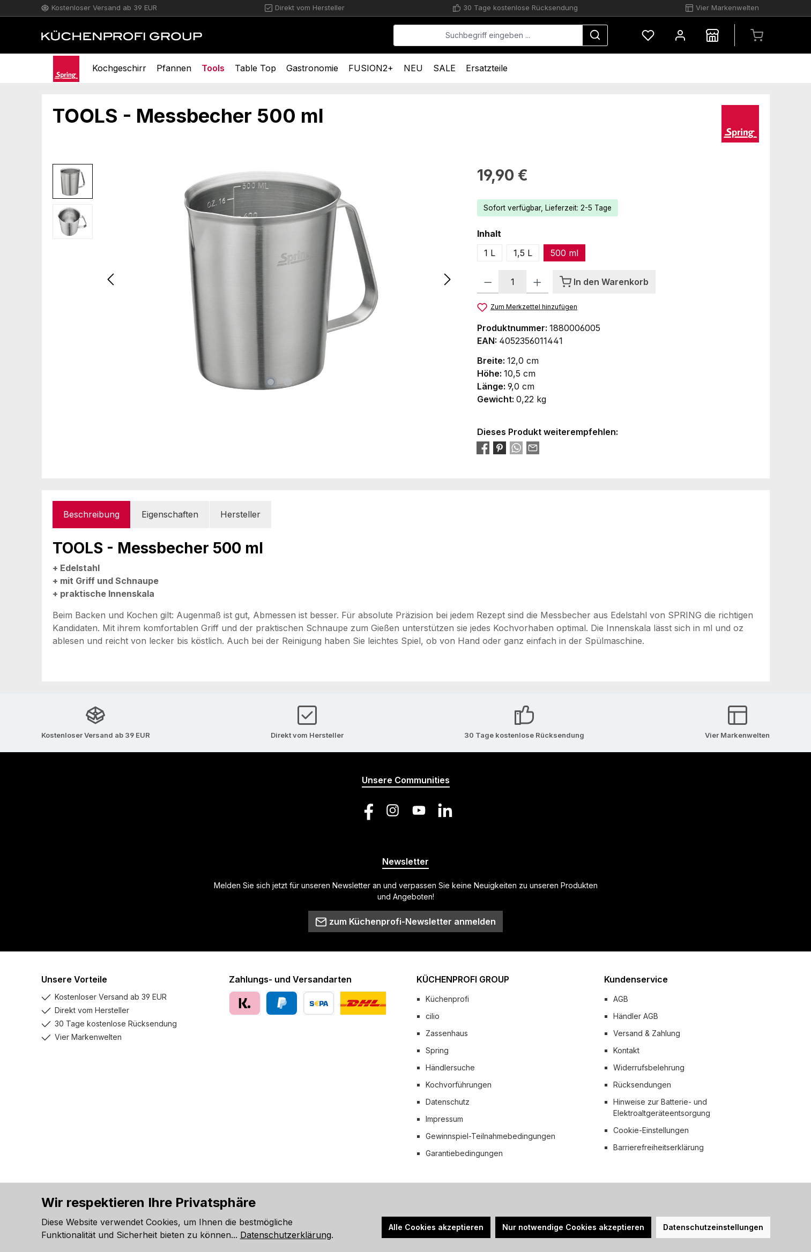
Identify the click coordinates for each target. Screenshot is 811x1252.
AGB (620, 998)
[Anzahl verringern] (488, 282)
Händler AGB (635, 1016)
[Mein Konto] (680, 35)
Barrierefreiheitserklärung (658, 1147)
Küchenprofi (447, 998)
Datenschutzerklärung (285, 1234)
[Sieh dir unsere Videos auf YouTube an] (419, 810)
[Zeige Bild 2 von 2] (288, 382)
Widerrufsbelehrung (648, 1067)
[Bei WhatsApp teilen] (516, 447)
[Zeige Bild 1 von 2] (270, 382)
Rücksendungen (642, 1084)
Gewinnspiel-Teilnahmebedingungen (490, 1136)
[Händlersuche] (712, 35)
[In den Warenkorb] (604, 282)
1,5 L (523, 253)
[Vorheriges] (111, 279)
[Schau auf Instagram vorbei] (393, 810)
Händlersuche (450, 1067)
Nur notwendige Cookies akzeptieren (573, 1227)
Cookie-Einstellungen (651, 1130)
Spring (437, 1050)
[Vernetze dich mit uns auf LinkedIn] (445, 810)
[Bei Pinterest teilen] (500, 447)
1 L (489, 253)
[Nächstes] (447, 279)
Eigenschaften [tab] (170, 514)
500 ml (564, 253)
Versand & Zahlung (646, 1033)
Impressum (444, 1118)
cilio (433, 1016)
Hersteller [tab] (240, 514)
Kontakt (626, 1050)
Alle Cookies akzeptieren (436, 1227)
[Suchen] (595, 35)
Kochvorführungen (459, 1084)
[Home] (66, 68)
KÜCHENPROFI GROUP (462, 979)
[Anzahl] (512, 282)
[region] (254, 279)
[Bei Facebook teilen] (483, 447)
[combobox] (488, 35)
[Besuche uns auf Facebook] (366, 810)
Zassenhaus (447, 1033)
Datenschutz (448, 1101)
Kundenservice (636, 979)
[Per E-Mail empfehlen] (533, 447)
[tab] (91, 514)
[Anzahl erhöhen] (537, 282)
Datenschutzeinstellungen (713, 1227)
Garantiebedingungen (464, 1153)
